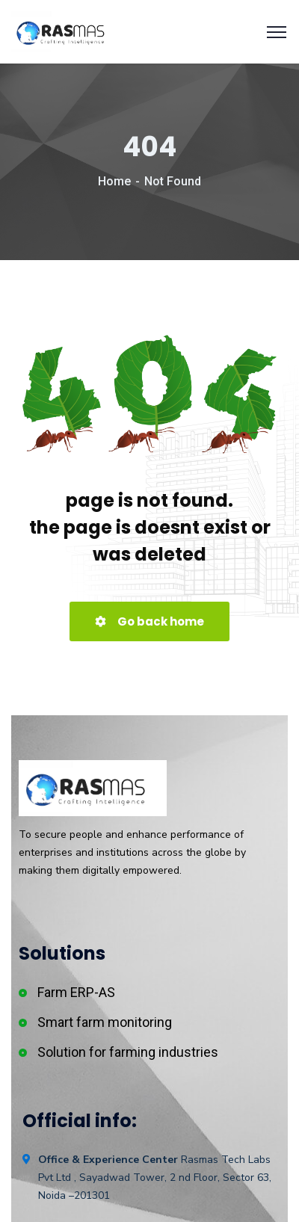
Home (114, 181)
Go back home (149, 621)
